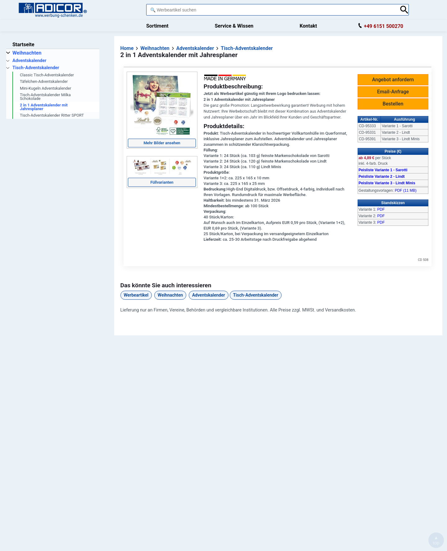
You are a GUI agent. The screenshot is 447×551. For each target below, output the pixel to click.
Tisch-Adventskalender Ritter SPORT (52, 115)
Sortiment (157, 26)
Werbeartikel (136, 295)
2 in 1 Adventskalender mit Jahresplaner (44, 107)
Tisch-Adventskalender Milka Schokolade (45, 96)
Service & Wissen (234, 26)
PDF (381, 209)
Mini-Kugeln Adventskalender (45, 88)
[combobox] (271, 9)
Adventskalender (208, 295)
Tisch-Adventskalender (255, 295)
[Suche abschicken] (404, 9)
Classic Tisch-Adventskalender (47, 75)
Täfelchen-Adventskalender (44, 81)
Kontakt (308, 26)
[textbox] (271, 9)
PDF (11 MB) (406, 190)
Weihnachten (170, 295)
